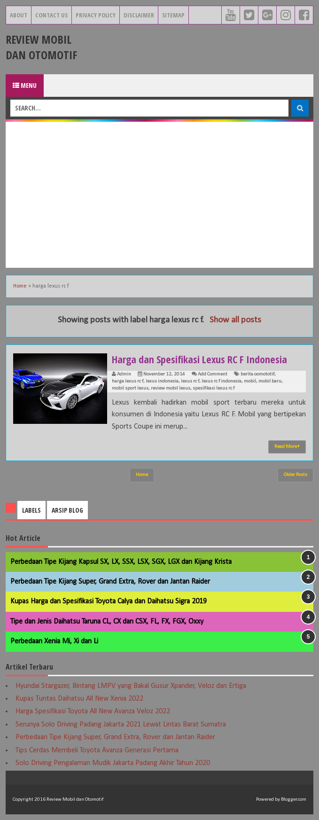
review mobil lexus (170, 388)
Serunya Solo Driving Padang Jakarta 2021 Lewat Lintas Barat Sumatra (121, 724)
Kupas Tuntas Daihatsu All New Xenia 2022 (79, 699)
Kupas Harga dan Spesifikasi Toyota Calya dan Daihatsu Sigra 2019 (108, 601)
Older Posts (295, 474)
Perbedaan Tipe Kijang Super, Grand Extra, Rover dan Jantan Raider (110, 582)
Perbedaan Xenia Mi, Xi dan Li (54, 641)
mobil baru (269, 381)
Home (20, 286)
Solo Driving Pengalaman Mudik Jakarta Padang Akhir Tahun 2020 (113, 763)
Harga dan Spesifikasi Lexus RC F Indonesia (200, 359)
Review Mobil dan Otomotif (41, 46)
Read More (287, 446)
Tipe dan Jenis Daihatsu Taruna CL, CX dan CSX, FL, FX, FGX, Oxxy (106, 621)
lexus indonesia (162, 381)
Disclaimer (139, 15)
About (18, 15)
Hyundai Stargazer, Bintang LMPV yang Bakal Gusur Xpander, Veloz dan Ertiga (131, 686)
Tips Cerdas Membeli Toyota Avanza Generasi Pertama (97, 750)
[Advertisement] (159, 194)
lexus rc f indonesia (221, 381)
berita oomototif (257, 374)
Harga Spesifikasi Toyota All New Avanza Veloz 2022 (93, 711)
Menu (25, 85)
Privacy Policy (96, 15)
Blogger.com (293, 799)
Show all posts (235, 320)
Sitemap (173, 15)
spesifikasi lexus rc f (213, 388)
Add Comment (212, 374)
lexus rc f (190, 381)
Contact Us (51, 15)
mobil (250, 381)
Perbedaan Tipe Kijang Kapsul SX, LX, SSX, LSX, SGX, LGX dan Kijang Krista (121, 562)
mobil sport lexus (130, 388)
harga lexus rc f (127, 381)
